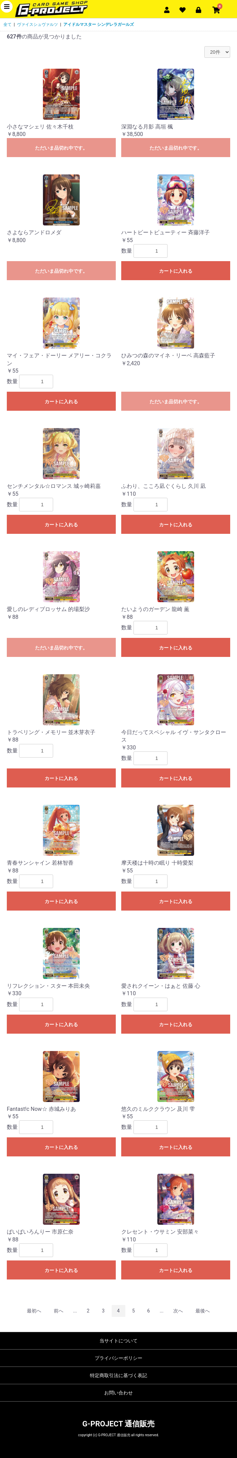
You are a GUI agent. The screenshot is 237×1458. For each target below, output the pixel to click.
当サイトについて (118, 1340)
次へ (178, 1310)
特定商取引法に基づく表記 (118, 1375)
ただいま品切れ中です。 (61, 148)
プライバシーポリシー (118, 1358)
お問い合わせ (118, 1392)
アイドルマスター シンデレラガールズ (98, 24)
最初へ (34, 1310)
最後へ (202, 1310)
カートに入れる (175, 271)
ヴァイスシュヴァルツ (37, 24)
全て (7, 24)
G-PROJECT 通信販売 (118, 1424)
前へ (58, 1310)
